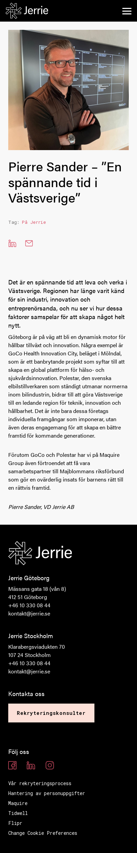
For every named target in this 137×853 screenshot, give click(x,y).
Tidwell (18, 813)
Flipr (15, 823)
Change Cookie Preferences (42, 833)
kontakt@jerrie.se (29, 613)
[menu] (126, 11)
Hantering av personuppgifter (46, 793)
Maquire (17, 803)
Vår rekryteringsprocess (39, 783)
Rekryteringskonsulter (51, 713)
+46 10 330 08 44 (29, 605)
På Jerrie (34, 222)
